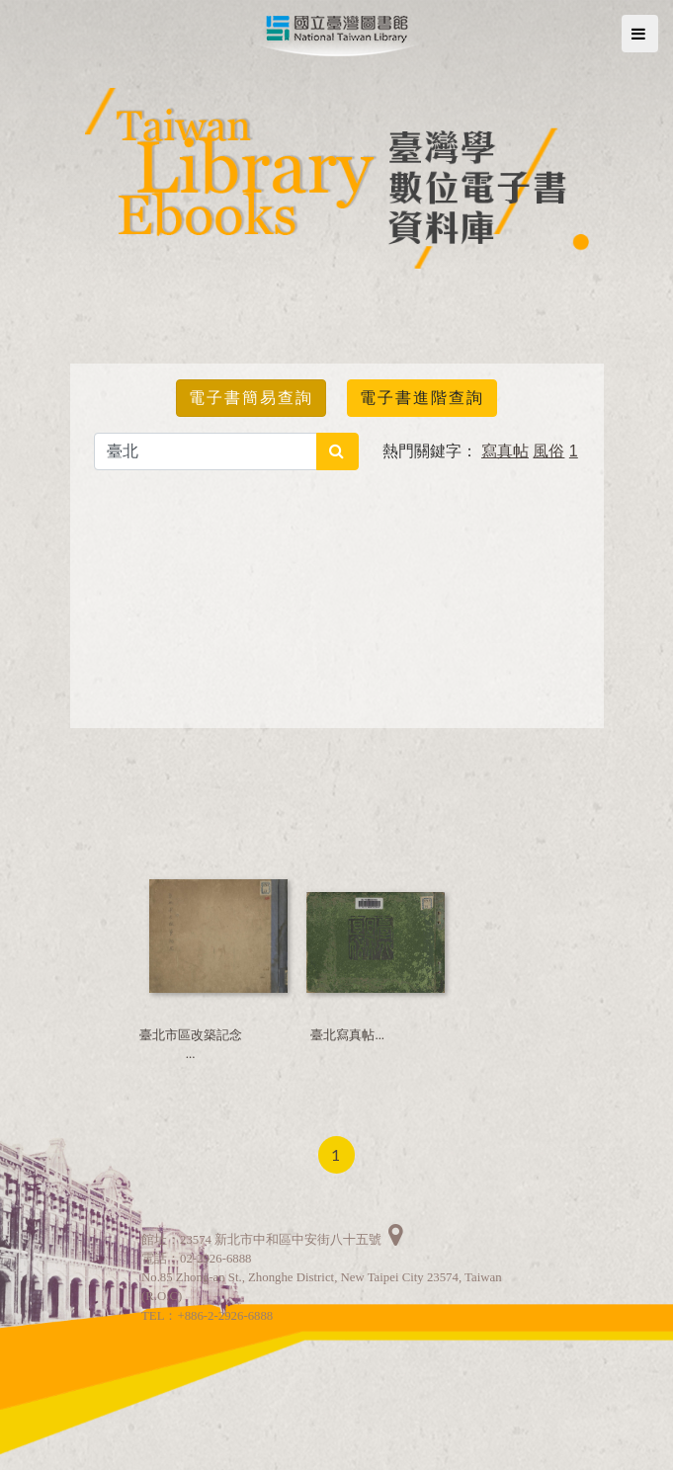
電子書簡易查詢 (251, 397)
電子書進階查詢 (422, 397)
